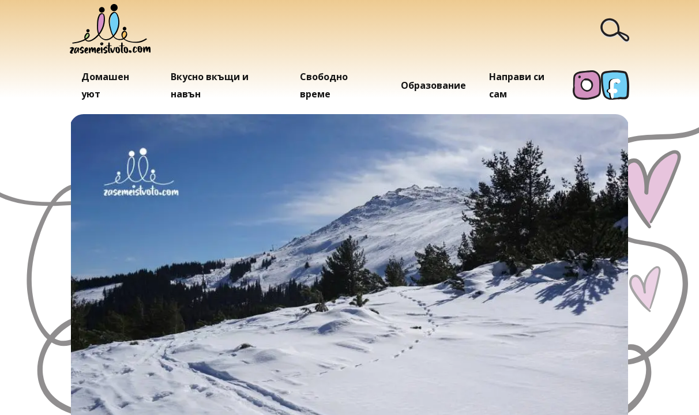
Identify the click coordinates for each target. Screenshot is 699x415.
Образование (433, 85)
